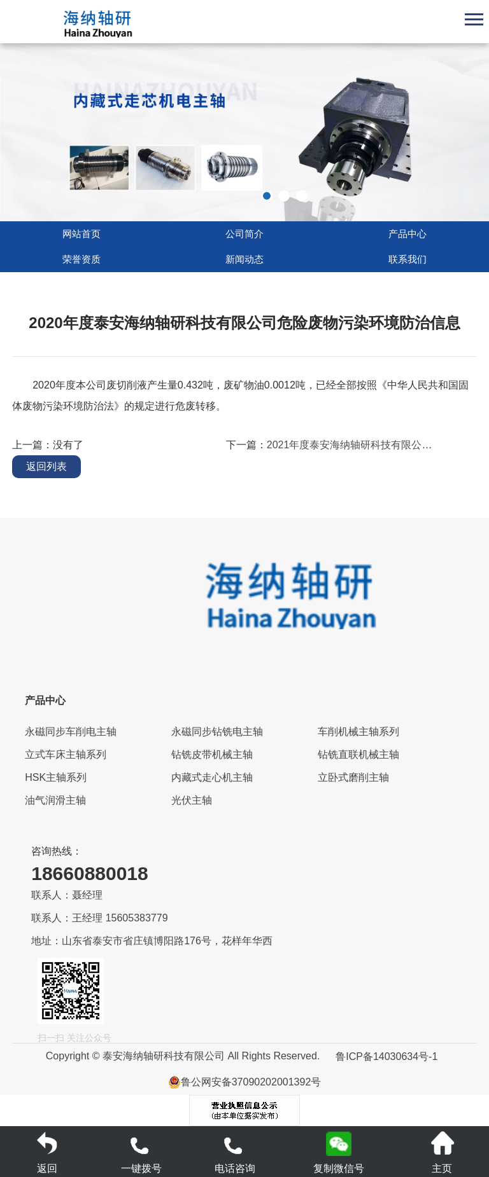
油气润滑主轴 (55, 800)
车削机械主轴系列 (358, 731)
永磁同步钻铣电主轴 (217, 731)
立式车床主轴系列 (65, 754)
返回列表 (46, 466)
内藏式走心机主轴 (212, 777)
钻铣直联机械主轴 (358, 754)
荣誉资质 (81, 259)
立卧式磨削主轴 (353, 777)
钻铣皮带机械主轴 (212, 754)
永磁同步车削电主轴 (71, 731)
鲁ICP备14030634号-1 (386, 1056)
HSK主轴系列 (56, 777)
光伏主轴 (191, 800)
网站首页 (81, 234)
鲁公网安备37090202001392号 (245, 1082)
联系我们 (407, 259)
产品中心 (407, 234)
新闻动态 (244, 259)
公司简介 (244, 234)
